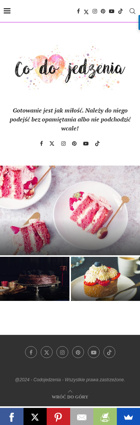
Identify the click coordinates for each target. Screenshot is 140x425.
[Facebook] (78, 11)
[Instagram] (95, 11)
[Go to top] (70, 396)
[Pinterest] (103, 11)
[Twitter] (86, 11)
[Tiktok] (120, 11)
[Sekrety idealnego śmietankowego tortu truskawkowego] (70, 210)
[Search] (132, 11)
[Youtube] (111, 11)
